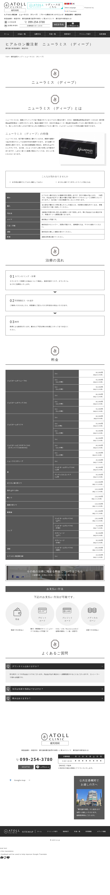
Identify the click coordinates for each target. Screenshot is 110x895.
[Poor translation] (6, 857)
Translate (70, 11)
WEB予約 (59, 24)
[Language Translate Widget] (73, 8)
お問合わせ (73, 24)
